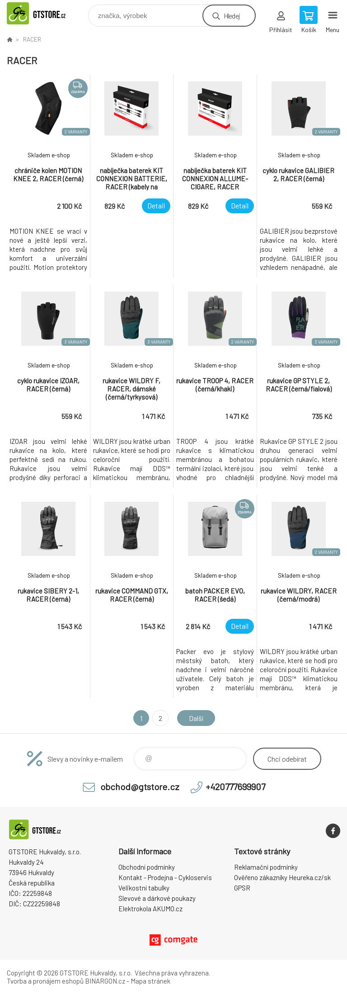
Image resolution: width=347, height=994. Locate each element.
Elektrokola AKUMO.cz (150, 908)
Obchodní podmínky (146, 867)
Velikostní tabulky (143, 888)
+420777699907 (235, 786)
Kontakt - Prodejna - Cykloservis (165, 877)
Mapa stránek (150, 981)
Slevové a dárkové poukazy (157, 898)
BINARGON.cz (105, 981)
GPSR (242, 888)
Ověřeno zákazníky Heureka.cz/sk (282, 877)
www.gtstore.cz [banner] (47, 13)
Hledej (232, 15)
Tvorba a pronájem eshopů (45, 981)
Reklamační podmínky (266, 867)
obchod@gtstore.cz (139, 786)
